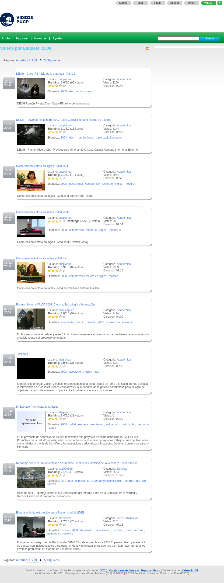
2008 (64, 91)
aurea (52, 427)
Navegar (40, 38)
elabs (157, 2)
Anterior (22, 60)
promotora (143, 424)
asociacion (75, 371)
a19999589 (66, 468)
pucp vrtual (76, 183)
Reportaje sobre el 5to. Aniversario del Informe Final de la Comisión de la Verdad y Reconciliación (76, 463)
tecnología (67, 322)
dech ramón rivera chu (83, 91)
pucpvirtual (65, 79)
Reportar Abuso (151, 570)
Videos (208, 2)
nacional (127, 322)
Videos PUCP (190, 570)
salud (72, 424)
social (65, 530)
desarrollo (86, 530)
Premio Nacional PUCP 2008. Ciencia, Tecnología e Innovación (55, 304)
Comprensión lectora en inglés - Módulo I (41, 258)
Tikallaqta (22, 354)
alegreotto (65, 359)
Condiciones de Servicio (124, 570)
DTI (103, 570)
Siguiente (53, 60)
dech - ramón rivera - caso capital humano (95, 137)
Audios (123, 2)
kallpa (88, 371)
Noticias (122, 468)
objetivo (68, 533)
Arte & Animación (127, 518)
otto (96, 371)
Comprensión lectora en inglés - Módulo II (42, 166)
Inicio (6, 38)
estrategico (54, 533)
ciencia (91, 322)
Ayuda (57, 38)
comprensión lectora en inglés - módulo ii (110, 183)
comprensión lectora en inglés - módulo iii (95, 230)
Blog (140, 2)
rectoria (139, 530)
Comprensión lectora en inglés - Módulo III (42, 212)
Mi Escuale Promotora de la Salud (37, 406)
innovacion (113, 322)
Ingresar (22, 38)
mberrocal (65, 518)
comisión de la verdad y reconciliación (98, 480)
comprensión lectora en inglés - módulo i (94, 276)
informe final (132, 480)
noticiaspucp (66, 310)
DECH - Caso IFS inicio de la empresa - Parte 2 (45, 73)
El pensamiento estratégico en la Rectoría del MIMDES (50, 512)
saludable (128, 424)
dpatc (128, 530)
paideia (174, 2)
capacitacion (103, 530)
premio (80, 322)
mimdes (117, 530)
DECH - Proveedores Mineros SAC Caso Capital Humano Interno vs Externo (63, 119)
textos (191, 2)
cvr (62, 480)
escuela (83, 424)
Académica (124, 79)
